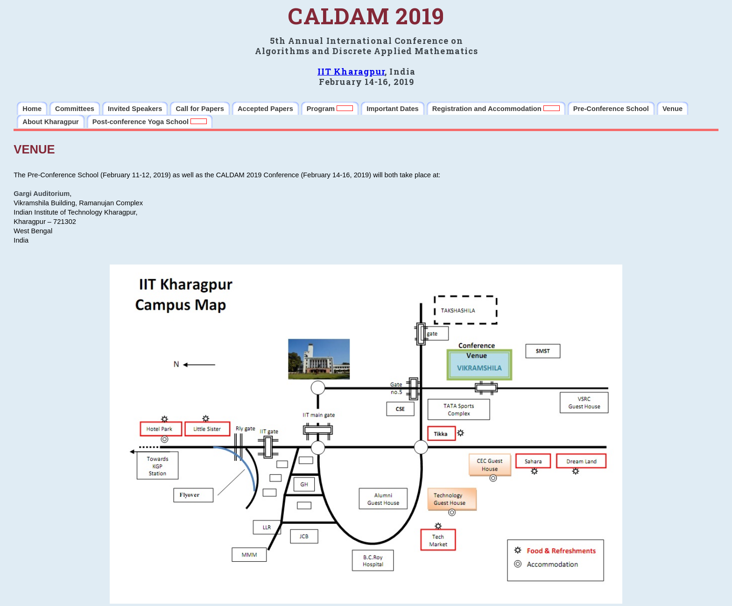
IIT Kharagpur (351, 71)
